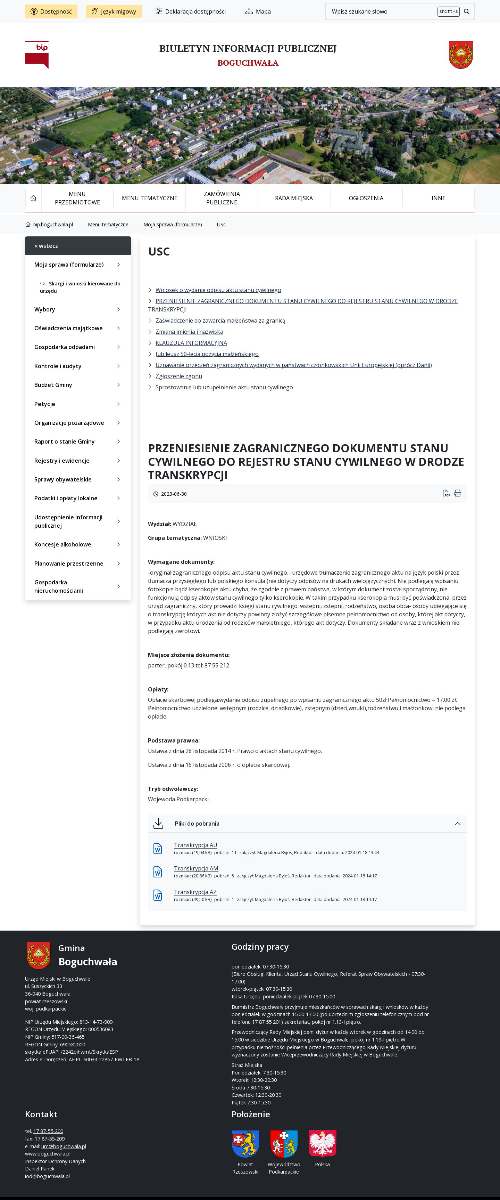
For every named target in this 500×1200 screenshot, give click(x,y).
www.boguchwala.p (276, 986)
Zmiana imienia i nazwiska (189, 331)
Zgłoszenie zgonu (179, 376)
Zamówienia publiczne (222, 198)
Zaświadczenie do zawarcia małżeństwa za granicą (220, 320)
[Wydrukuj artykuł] (448, 493)
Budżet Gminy (78, 385)
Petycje (78, 404)
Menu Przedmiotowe (77, 198)
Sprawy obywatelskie (78, 479)
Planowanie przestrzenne (78, 563)
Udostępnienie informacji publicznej (78, 521)
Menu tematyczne (149, 198)
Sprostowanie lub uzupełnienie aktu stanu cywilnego (224, 387)
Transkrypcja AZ (195, 892)
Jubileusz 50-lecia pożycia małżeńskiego (207, 354)
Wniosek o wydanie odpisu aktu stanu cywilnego (218, 290)
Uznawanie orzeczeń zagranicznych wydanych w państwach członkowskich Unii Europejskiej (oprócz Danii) (294, 365)
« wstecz (46, 246)
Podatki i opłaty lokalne (78, 498)
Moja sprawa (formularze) (172, 224)
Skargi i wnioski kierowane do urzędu (80, 287)
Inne (438, 198)
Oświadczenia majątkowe (78, 328)
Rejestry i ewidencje (78, 460)
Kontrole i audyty (78, 366)
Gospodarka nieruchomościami (78, 586)
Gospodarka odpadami (78, 347)
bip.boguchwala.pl (53, 224)
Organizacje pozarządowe (78, 423)
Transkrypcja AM (196, 868)
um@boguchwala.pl (292, 978)
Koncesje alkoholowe (78, 544)
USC (221, 224)
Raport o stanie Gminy (78, 441)
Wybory (78, 309)
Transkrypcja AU (195, 845)
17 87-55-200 (277, 963)
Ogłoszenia (366, 198)
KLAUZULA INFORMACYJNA (191, 343)
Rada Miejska (294, 198)
